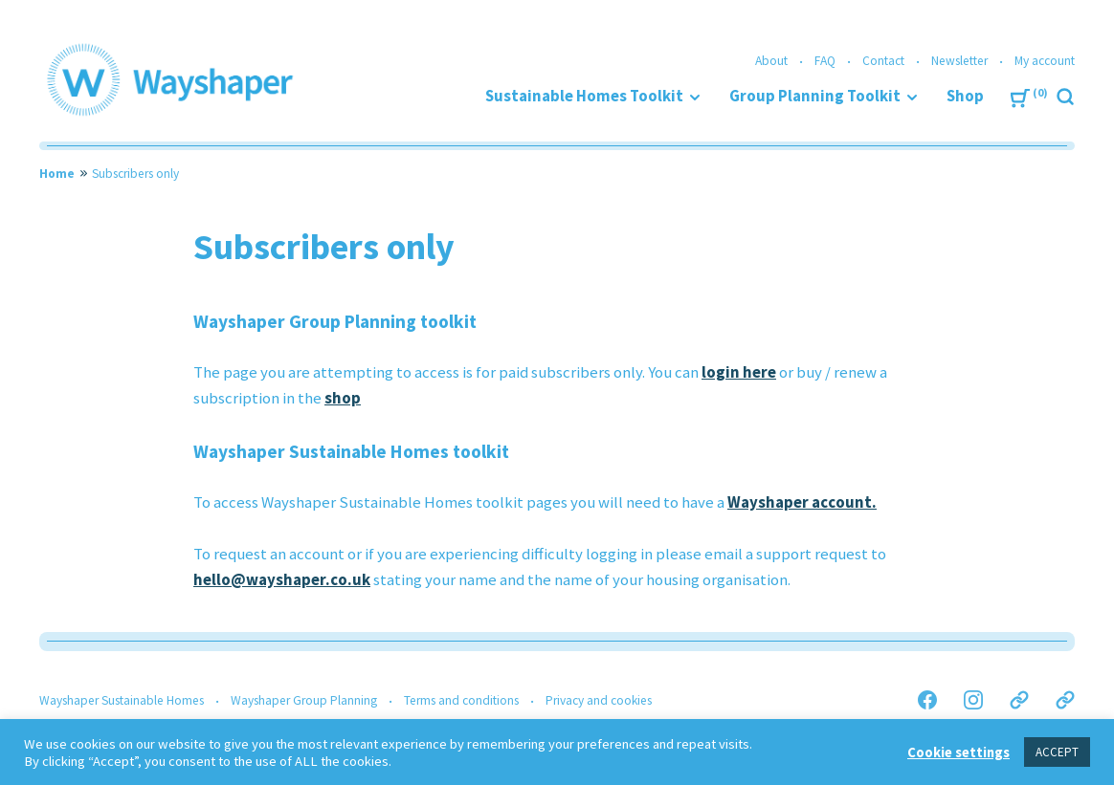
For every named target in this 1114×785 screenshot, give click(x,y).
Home (57, 173)
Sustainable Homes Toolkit (584, 96)
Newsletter (959, 61)
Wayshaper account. (802, 502)
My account (1044, 61)
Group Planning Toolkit (815, 96)
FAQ (825, 61)
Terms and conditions (461, 700)
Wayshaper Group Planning (304, 700)
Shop (965, 96)
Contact (883, 61)
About (771, 61)
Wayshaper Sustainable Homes (121, 700)
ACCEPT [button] (1057, 752)
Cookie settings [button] (958, 752)
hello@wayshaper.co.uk (281, 580)
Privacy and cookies (599, 700)
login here (739, 372)
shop (342, 398)
